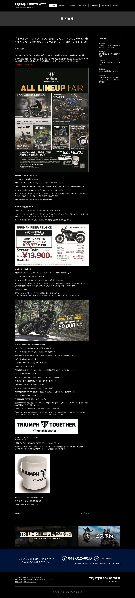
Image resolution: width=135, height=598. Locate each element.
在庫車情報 (94, 6)
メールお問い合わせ (105, 558)
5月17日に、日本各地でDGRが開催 (109, 55)
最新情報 (61, 6)
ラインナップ (82, 6)
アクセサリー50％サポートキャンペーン (109, 64)
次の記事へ (85, 513)
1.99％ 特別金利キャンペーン (108, 71)
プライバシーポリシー (30, 582)
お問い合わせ (105, 6)
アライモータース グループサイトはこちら (67, 593)
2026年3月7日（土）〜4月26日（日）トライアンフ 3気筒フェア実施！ (109, 80)
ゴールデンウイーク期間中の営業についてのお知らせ (109, 46)
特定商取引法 (18, 582)
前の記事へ (18, 513)
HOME (53, 6)
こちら (40, 497)
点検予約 (115, 6)
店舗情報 (72, 6)
